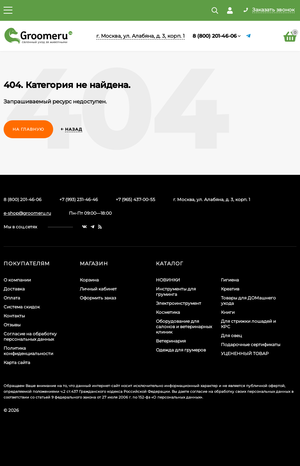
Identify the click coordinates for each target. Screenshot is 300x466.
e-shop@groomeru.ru (27, 213)
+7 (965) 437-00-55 (135, 199)
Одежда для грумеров (181, 350)
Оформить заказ (98, 297)
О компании (17, 280)
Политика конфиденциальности (28, 350)
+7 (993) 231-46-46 (78, 199)
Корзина (89, 280)
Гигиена (230, 280)
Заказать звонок (273, 10)
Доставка (14, 289)
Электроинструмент (178, 303)
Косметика (168, 312)
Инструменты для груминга (176, 291)
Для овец (231, 335)
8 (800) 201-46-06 (215, 36)
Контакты (14, 315)
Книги (228, 312)
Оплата (12, 297)
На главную (28, 129)
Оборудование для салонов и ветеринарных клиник (184, 326)
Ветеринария (171, 341)
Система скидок (22, 306)
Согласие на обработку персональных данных (30, 336)
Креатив (230, 289)
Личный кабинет (98, 289)
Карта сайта (17, 362)
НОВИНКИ (168, 280)
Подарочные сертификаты (250, 344)
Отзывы (12, 324)
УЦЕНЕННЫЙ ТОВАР (245, 353)
